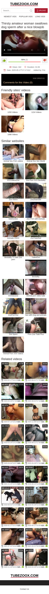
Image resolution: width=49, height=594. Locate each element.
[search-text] (17, 10)
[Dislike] (45, 60)
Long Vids (40, 16)
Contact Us (24, 589)
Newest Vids (10, 16)
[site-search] (31, 10)
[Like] (4, 60)
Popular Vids (26, 16)
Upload (41, 11)
